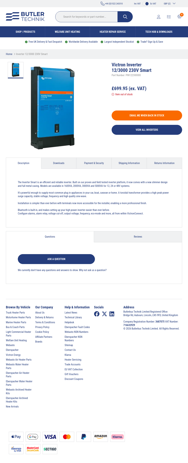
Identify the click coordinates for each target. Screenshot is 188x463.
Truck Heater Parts (15, 312)
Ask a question (56, 259)
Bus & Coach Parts (15, 327)
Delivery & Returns (44, 317)
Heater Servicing (73, 359)
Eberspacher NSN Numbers (73, 338)
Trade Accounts (72, 364)
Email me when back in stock (147, 115)
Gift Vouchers (71, 374)
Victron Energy (13, 354)
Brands (38, 341)
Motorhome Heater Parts (18, 317)
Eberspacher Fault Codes (77, 327)
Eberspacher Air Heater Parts (17, 374)
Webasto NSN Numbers (76, 331)
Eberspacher (12, 349)
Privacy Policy (42, 327)
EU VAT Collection (74, 369)
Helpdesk (69, 322)
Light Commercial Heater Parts (18, 333)
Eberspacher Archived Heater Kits (17, 400)
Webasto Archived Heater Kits (18, 391)
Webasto (10, 345)
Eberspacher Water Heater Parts (19, 383)
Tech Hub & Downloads (158, 31)
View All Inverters (147, 129)
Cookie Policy (42, 331)
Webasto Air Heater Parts (19, 359)
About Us (39, 312)
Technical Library (73, 317)
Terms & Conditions (45, 322)
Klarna (68, 354)
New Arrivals (12, 406)
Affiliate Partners (43, 336)
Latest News (71, 312)
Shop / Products (25, 31)
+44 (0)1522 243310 (112, 4)
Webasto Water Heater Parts (17, 366)
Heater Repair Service (113, 31)
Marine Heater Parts (16, 322)
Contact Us (70, 349)
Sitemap (69, 345)
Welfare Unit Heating (67, 31)
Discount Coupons (74, 378)
